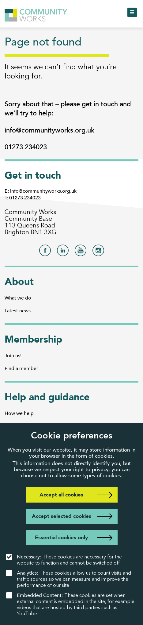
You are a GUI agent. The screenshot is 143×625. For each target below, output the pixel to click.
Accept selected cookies (61, 516)
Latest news (18, 310)
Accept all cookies (61, 494)
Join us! (13, 355)
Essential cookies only (61, 537)
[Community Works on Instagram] (98, 252)
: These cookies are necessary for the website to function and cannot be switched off (64, 560)
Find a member (21, 368)
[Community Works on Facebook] (45, 252)
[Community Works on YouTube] (80, 252)
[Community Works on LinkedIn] (63, 252)
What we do (18, 298)
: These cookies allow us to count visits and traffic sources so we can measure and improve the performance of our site (68, 579)
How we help (19, 413)
